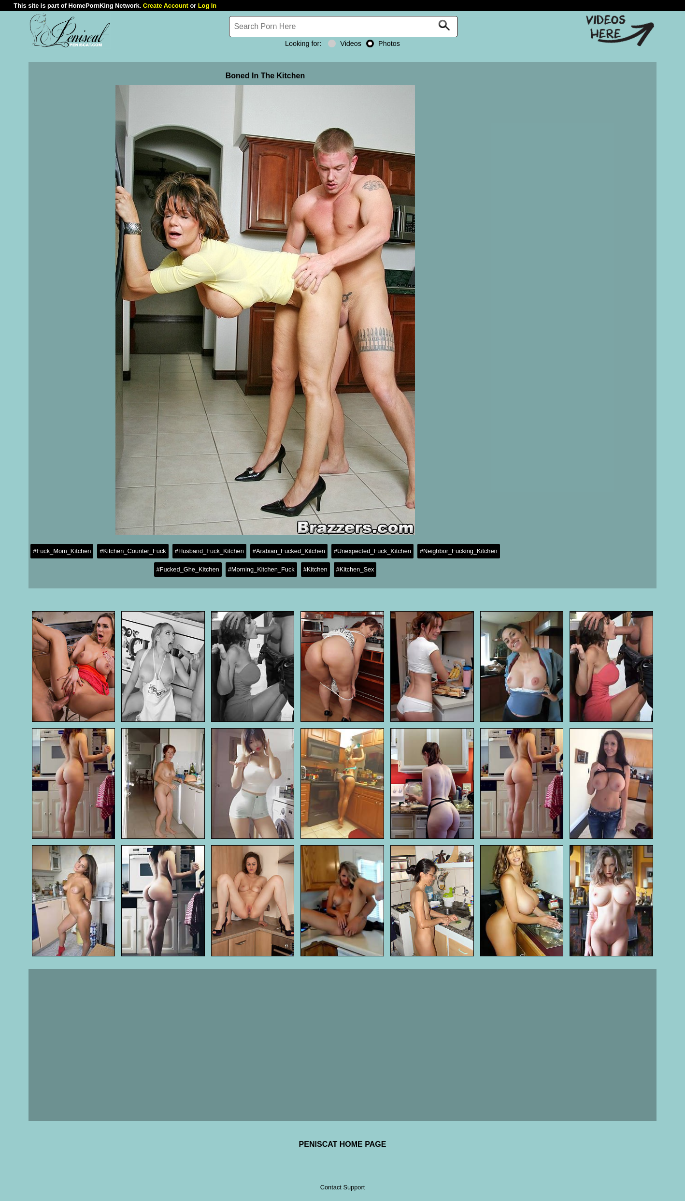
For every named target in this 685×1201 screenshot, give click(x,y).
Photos (383, 43)
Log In (207, 5)
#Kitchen (315, 569)
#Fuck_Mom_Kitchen (62, 551)
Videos (344, 43)
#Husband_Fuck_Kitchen (209, 551)
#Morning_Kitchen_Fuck (261, 569)
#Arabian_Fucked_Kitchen (289, 551)
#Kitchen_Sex (355, 569)
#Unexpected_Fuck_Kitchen (372, 551)
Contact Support (342, 1187)
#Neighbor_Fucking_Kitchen (459, 551)
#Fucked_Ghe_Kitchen (188, 569)
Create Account (165, 5)
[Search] (343, 26)
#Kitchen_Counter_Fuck (133, 551)
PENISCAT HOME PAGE (342, 1144)
